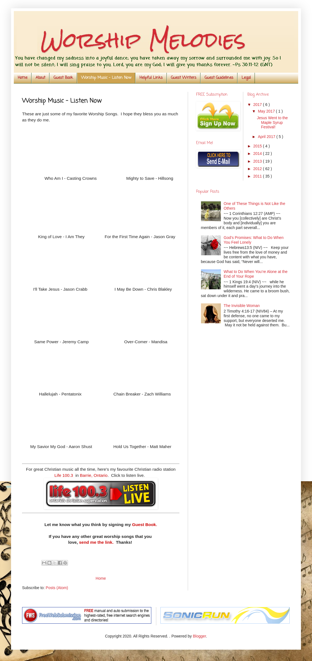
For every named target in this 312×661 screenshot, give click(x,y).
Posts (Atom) (57, 587)
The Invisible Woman (242, 305)
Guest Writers (183, 78)
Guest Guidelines (219, 78)
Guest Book (63, 78)
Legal (246, 78)
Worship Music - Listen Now (106, 78)
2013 (258, 161)
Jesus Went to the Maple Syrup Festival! (272, 122)
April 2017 (267, 136)
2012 (258, 168)
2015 (258, 146)
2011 (258, 176)
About (40, 78)
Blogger (199, 636)
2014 (258, 153)
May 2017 (267, 111)
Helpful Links (151, 78)
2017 (258, 104)
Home (22, 78)
